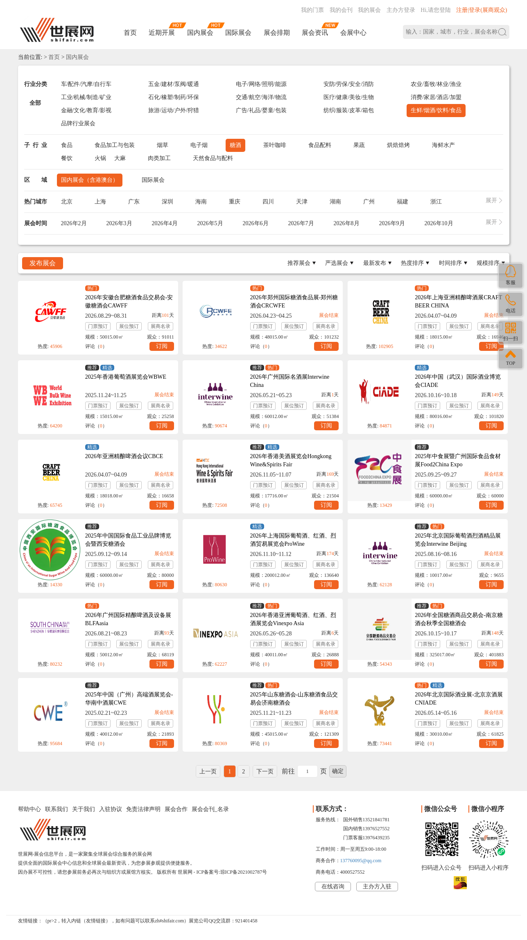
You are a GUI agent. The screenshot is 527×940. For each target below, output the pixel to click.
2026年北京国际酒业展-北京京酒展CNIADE (459, 698)
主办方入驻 (377, 887)
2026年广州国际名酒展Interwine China (290, 381)
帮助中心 (29, 809)
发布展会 (42, 263)
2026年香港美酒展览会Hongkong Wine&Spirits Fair (291, 460)
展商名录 (160, 326)
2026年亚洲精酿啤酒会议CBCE (124, 456)
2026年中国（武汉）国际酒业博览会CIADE (458, 381)
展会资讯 (315, 32)
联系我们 (56, 809)
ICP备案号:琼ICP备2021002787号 (232, 872)
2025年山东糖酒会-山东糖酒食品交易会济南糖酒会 (294, 698)
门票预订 (98, 326)
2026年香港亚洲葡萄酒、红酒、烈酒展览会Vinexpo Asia (293, 619)
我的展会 (369, 10)
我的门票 (312, 10)
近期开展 (162, 32)
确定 (338, 771)
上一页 (208, 771)
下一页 (265, 771)
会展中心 (353, 32)
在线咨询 (332, 887)
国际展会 (238, 32)
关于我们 (83, 809)
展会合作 (176, 809)
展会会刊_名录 (210, 809)
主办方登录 (401, 10)
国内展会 (200, 32)
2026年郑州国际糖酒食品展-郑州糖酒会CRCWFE (294, 301)
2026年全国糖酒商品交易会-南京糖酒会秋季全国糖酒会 (459, 619)
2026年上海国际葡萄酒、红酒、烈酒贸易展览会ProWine (293, 540)
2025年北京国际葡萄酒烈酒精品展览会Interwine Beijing (458, 540)
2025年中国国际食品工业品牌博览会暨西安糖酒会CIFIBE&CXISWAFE (128, 544)
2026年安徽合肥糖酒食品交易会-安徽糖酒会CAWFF (129, 301)
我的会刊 (341, 10)
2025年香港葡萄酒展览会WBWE (125, 377)
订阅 (161, 346)
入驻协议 (110, 809)
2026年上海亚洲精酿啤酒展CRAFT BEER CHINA (458, 301)
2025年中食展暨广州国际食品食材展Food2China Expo (458, 460)
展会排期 (277, 32)
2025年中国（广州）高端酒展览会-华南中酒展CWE (129, 698)
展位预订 (129, 326)
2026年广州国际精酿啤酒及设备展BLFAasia (128, 619)
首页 (130, 32)
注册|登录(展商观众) (481, 10)
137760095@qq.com (361, 860)
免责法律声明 (143, 809)
